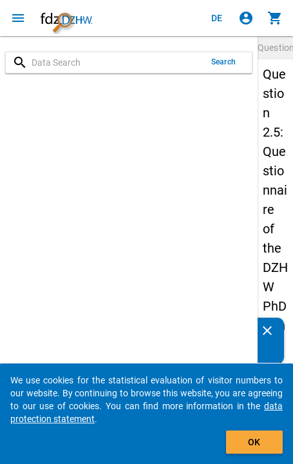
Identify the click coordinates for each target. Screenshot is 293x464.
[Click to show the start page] (66, 18)
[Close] (267, 330)
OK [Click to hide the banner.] (254, 442)
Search (223, 61)
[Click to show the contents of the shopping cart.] (275, 18)
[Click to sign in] (246, 18)
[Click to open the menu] (18, 18)
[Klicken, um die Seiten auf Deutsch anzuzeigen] (217, 18)
